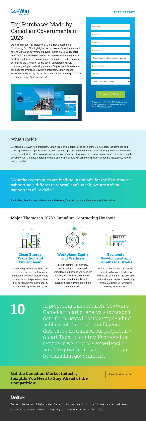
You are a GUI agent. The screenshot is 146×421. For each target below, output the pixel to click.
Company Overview (35, 409)
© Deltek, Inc (17, 409)
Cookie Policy (97, 409)
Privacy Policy (105, 107)
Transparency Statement (75, 409)
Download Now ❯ (120, 374)
